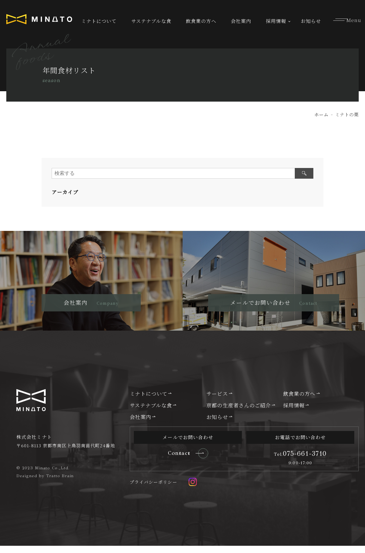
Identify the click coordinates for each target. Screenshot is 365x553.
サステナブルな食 (151, 21)
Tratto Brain (60, 482)
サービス (217, 401)
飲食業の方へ (201, 21)
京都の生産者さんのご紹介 (238, 412)
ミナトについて (99, 21)
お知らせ (311, 21)
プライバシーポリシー (153, 489)
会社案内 (241, 21)
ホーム (321, 114)
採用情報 (276, 21)
